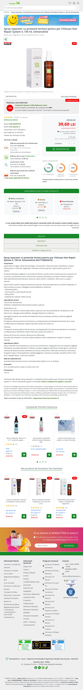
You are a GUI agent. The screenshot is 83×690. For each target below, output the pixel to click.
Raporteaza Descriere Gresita (46, 398)
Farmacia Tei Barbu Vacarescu (51, 566)
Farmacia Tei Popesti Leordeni (50, 609)
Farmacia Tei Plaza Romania (51, 572)
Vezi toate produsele (68, 96)
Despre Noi (27, 566)
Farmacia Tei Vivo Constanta (50, 590)
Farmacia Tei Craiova (48, 627)
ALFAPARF (59, 449)
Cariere (26, 569)
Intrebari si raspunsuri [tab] (41, 250)
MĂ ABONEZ (69, 546)
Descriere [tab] (41, 236)
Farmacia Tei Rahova (48, 596)
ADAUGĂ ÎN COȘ (61, 149)
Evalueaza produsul (11, 120)
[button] (37, 217)
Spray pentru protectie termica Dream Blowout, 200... (41, 440)
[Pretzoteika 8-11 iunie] (41, 20)
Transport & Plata (10, 592)
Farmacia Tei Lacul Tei (51, 584)
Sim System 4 (14, 127)
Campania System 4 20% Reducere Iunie (31, 105)
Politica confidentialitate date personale (31, 582)
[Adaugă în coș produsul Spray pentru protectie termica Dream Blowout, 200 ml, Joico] (49, 455)
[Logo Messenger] (39, 667)
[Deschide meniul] (5, 3)
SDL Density (60, 451)
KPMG (47, 662)
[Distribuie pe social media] (5, 39)
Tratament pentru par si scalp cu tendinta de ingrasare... (66, 501)
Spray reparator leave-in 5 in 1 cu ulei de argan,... (16, 439)
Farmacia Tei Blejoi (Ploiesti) (51, 633)
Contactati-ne (9, 617)
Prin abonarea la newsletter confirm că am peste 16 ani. (57, 537)
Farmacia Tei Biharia (48, 603)
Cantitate (58, 143)
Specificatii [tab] (41, 241)
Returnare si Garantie (12, 595)
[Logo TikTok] (46, 667)
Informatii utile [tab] (41, 245)
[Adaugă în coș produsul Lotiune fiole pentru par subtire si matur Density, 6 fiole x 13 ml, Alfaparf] (74, 455)
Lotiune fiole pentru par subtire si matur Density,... (67, 439)
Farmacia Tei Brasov (48, 621)
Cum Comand (9, 583)
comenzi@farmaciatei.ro (71, 576)
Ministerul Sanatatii (30, 606)
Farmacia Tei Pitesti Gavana (51, 615)
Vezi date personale (60, 540)
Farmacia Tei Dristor (48, 578)
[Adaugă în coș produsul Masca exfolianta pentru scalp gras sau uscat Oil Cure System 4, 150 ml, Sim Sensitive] (49, 516)
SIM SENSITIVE (15, 124)
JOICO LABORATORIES (38, 449)
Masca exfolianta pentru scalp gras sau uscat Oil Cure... (41, 501)
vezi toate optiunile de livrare (16, 178)
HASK (8, 449)
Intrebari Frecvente (11, 598)
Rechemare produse (11, 604)
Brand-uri (7, 601)
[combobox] (41, 8)
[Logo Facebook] (35, 667)
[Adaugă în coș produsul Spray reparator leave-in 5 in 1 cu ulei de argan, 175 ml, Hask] (24, 454)
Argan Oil (9, 451)
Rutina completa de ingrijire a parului (56, 381)
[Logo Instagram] (43, 667)
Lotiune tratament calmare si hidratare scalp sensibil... (16, 501)
